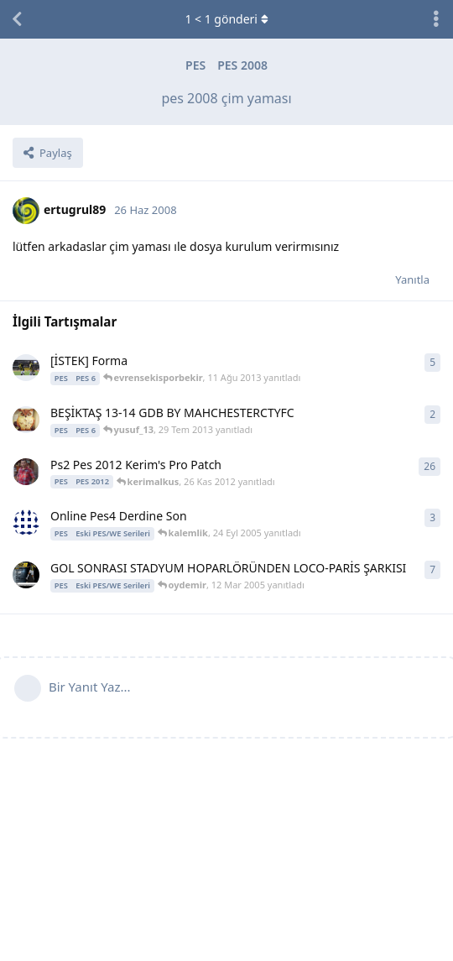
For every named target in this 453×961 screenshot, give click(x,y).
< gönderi (226, 19)
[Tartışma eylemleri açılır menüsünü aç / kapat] (436, 19)
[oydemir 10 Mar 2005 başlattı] (26, 574)
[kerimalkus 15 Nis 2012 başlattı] (26, 471)
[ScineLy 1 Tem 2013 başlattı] (26, 367)
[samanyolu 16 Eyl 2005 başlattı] (26, 522)
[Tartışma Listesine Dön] (17, 19)
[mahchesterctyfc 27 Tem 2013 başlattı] (26, 419)
